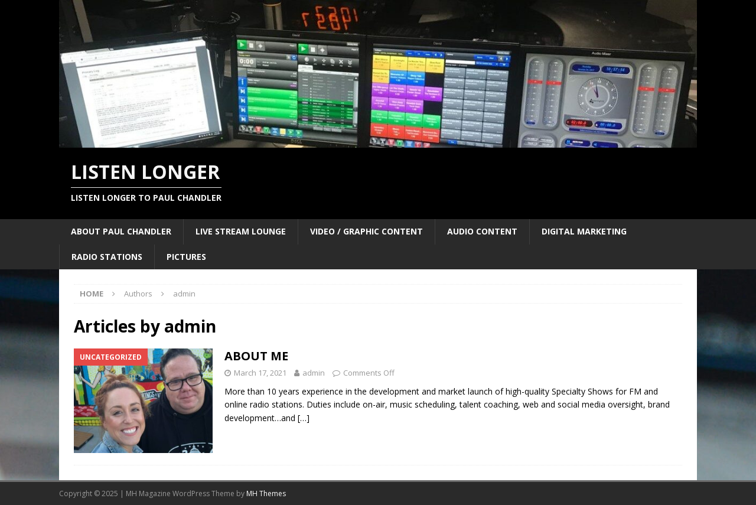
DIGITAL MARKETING (584, 231)
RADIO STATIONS (106, 256)
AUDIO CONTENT (482, 231)
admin (313, 372)
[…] (303, 417)
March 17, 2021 (260, 372)
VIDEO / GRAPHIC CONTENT (366, 231)
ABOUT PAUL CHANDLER (121, 231)
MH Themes (266, 493)
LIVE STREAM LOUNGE (240, 231)
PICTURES (186, 256)
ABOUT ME (256, 356)
